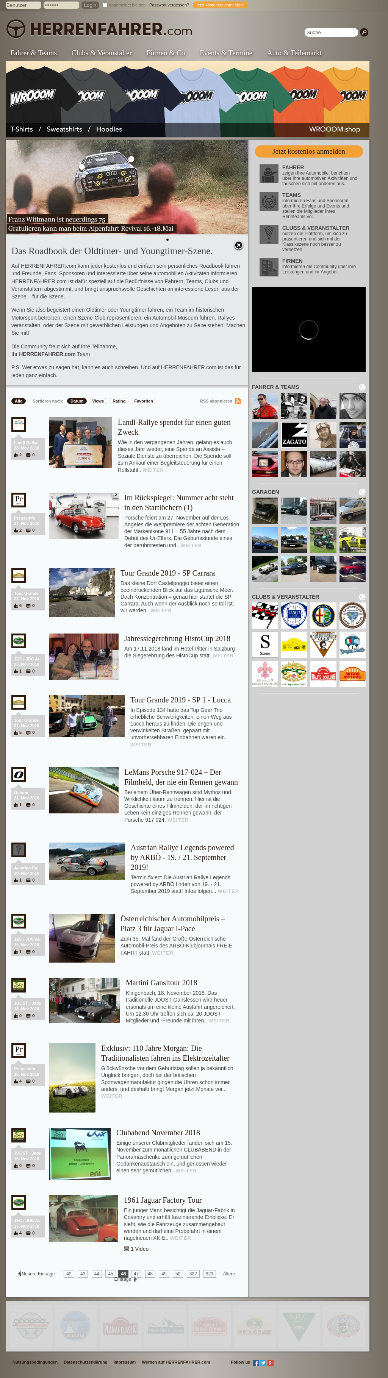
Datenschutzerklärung (86, 1362)
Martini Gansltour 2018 (161, 982)
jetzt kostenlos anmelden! (220, 5)
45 (110, 1274)
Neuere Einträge (38, 1274)
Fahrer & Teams (33, 53)
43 (82, 1274)
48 (150, 1274)
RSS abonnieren (216, 401)
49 (163, 1274)
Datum (76, 401)
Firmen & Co (166, 53)
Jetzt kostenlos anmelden (308, 151)
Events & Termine (226, 53)
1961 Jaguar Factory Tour (163, 1200)
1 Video (140, 1249)
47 (136, 1274)
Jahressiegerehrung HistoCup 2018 (177, 638)
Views (98, 401)
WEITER (153, 470)
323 (209, 1274)
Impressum (125, 1362)
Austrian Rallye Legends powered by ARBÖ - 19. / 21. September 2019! (182, 857)
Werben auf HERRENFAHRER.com (176, 1362)
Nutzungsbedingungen (35, 1362)
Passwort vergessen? (169, 5)
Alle (18, 401)
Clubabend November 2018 (158, 1132)
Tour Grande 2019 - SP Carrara (167, 573)
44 (96, 1274)
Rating (119, 401)
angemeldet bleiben (127, 5)
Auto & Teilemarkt (294, 53)
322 (193, 1274)
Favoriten (143, 401)
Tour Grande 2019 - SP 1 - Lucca (180, 700)
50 (177, 1274)
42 (68, 1274)
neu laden (362, 387)
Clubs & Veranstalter (102, 53)
